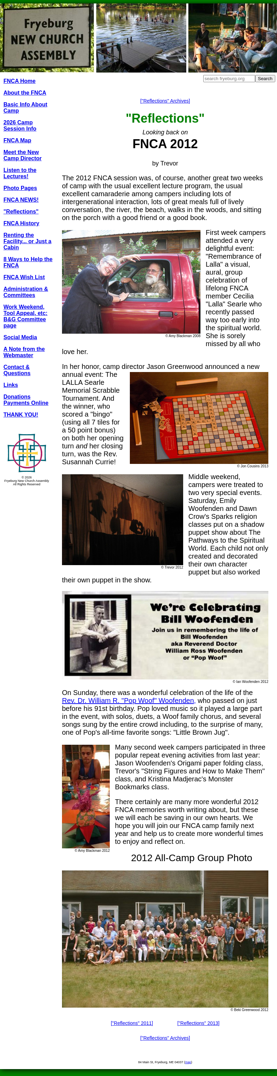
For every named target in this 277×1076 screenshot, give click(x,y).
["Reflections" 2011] (132, 1023)
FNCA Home (19, 81)
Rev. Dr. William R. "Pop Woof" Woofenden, (129, 700)
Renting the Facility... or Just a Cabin (27, 241)
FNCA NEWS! (21, 200)
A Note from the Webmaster (24, 352)
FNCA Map (17, 140)
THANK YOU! (20, 415)
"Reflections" (20, 212)
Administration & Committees (25, 292)
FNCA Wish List (24, 277)
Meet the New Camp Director (22, 155)
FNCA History (21, 223)
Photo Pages (20, 188)
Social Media (20, 337)
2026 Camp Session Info (19, 126)
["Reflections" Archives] (165, 101)
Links (10, 385)
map (188, 1062)
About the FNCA (24, 93)
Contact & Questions (16, 370)
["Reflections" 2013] (198, 1023)
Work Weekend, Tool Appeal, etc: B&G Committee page (25, 316)
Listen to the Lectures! (19, 173)
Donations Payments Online (25, 400)
